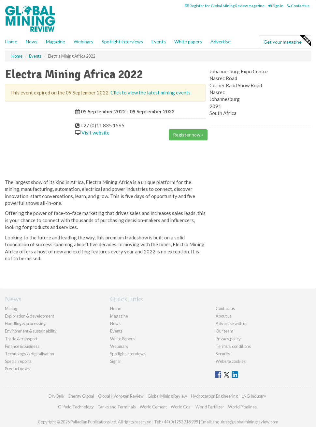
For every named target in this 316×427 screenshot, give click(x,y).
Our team (224, 331)
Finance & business (22, 346)
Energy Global (81, 396)
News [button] (31, 41)
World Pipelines (242, 406)
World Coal (181, 406)
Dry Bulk (57, 396)
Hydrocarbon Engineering (214, 396)
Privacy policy (228, 338)
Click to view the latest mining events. (151, 92)
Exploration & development (29, 316)
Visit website (95, 132)
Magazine (55, 41)
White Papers (122, 338)
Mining (11, 308)
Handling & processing (25, 323)
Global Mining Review (167, 396)
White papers (188, 41)
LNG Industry (254, 396)
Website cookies (231, 361)
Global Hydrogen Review (121, 396)
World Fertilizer (209, 406)
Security (223, 353)
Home (11, 41)
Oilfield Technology (76, 406)
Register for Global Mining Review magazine (225, 6)
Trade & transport (21, 338)
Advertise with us (231, 323)
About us (224, 316)
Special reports (18, 361)
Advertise (220, 41)
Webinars (83, 41)
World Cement (153, 406)
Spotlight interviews (122, 41)
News (115, 323)
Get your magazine (287, 41)
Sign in (275, 6)
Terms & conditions (233, 346)
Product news (17, 368)
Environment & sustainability (31, 331)
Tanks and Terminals (117, 406)
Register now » (188, 134)
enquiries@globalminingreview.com (245, 421)
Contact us (298, 6)
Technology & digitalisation (29, 353)
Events (158, 41)
